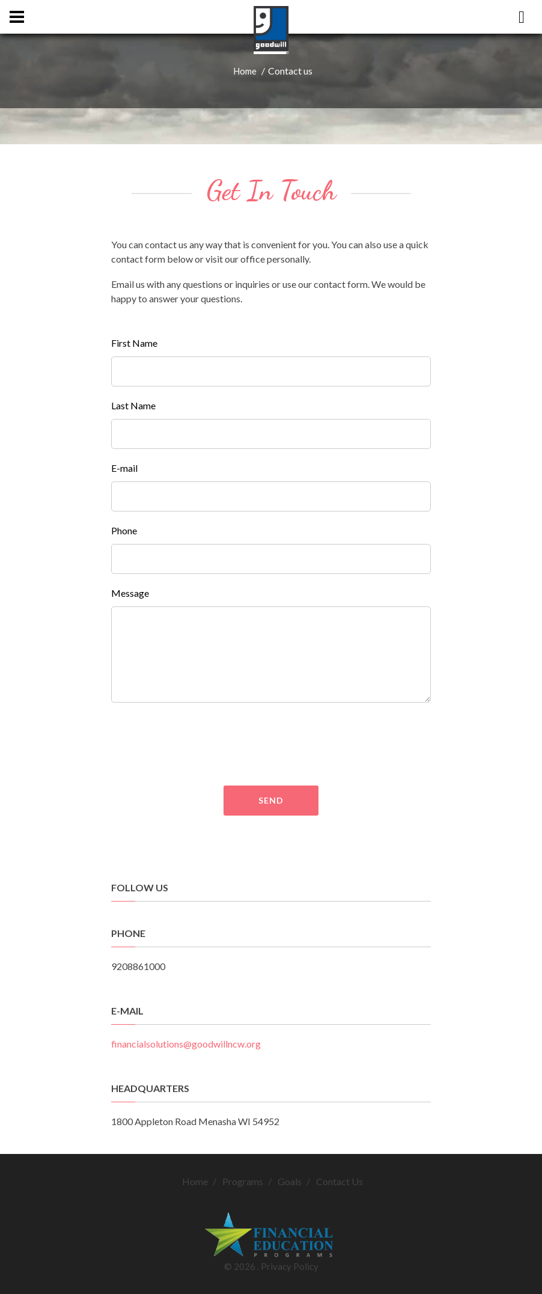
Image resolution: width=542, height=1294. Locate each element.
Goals (290, 1181)
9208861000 (138, 966)
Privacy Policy (289, 1266)
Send (270, 800)
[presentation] (315, 744)
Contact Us (339, 1181)
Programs (242, 1181)
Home (245, 71)
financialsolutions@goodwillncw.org (186, 1043)
